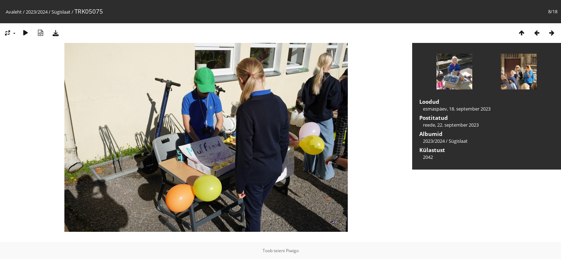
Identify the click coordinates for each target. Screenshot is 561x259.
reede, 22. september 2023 (451, 125)
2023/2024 (37, 12)
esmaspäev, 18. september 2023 (457, 109)
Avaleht (14, 12)
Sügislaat (61, 12)
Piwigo (292, 251)
